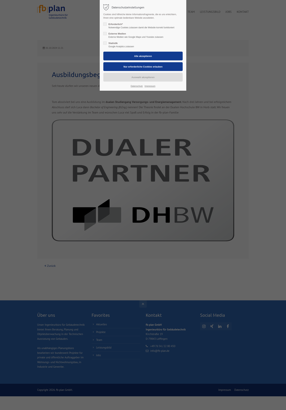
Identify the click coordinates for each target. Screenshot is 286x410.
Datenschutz (137, 86)
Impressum (149, 86)
